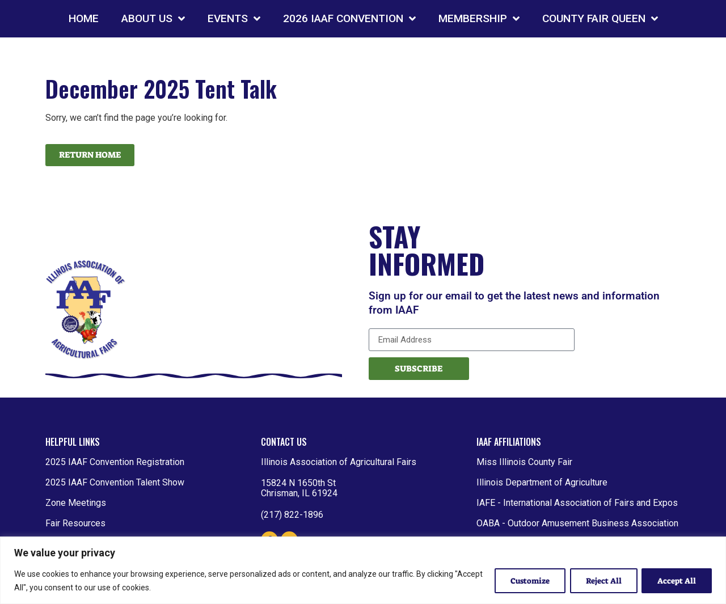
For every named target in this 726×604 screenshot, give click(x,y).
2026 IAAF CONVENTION (349, 18)
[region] (363, 570)
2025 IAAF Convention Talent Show (114, 482)
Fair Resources (75, 523)
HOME (84, 18)
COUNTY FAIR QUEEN (600, 18)
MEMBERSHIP (479, 18)
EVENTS (234, 18)
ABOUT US (153, 18)
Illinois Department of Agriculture (541, 482)
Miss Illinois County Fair (524, 462)
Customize (526, 581)
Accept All (676, 581)
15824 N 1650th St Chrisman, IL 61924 (299, 488)
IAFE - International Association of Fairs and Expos (577, 502)
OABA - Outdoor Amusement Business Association (577, 523)
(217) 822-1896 (292, 514)
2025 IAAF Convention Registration (114, 462)
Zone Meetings (75, 502)
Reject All (601, 581)
